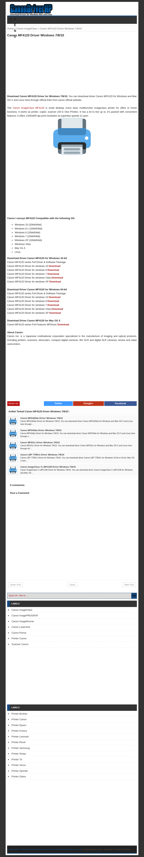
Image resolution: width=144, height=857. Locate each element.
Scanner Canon (19, 644)
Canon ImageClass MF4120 (28, 107)
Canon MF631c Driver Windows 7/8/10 (40, 442)
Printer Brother (19, 713)
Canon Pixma (18, 632)
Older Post (129, 585)
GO (134, 595)
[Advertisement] (72, 66)
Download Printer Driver (72, 8)
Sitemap (108, 849)
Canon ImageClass (26, 28)
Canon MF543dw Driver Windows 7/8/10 (40, 430)
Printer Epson (18, 725)
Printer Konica (19, 730)
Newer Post (15, 585)
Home (10, 28)
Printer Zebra (18, 776)
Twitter (58, 403)
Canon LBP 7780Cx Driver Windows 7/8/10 (42, 454)
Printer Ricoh (18, 742)
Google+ (88, 403)
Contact (117, 849)
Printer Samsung (20, 748)
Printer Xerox (18, 765)
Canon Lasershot (20, 627)
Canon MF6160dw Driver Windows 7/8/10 (41, 418)
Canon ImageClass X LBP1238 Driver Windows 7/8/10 (48, 467)
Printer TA (16, 759)
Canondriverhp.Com (92, 849)
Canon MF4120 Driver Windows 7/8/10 (35, 35)
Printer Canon (18, 638)
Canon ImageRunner (22, 621)
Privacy (126, 849)
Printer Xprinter (19, 770)
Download (54, 266)
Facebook (120, 403)
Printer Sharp (18, 753)
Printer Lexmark (20, 736)
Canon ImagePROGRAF (24, 615)
